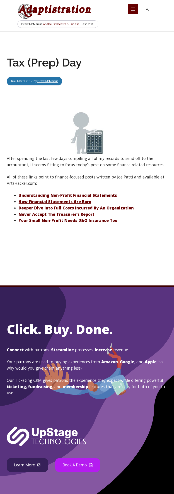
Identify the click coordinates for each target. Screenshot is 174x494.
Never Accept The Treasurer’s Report (56, 214)
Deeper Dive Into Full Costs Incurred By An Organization (76, 208)
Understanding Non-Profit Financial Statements (68, 195)
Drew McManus (47, 81)
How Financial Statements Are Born (55, 201)
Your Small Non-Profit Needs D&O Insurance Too (68, 220)
